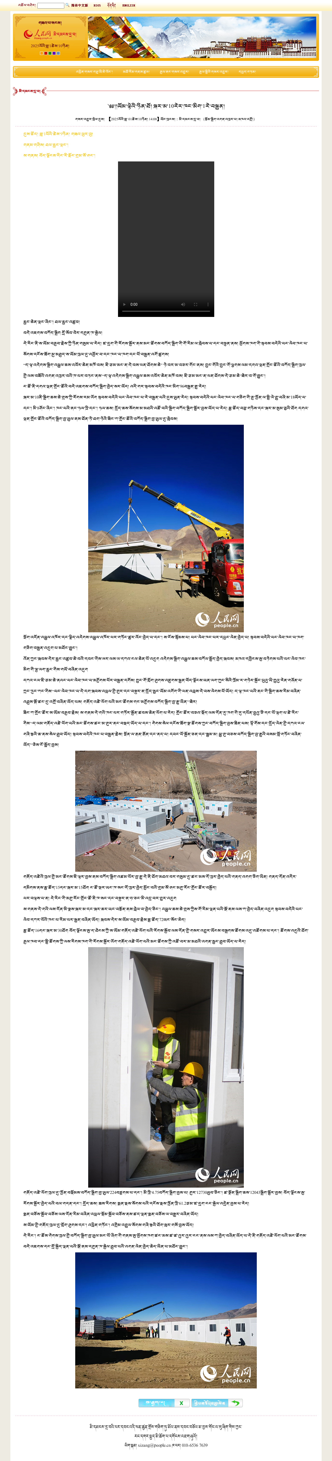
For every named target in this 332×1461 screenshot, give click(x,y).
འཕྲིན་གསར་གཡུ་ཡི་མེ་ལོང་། (94, 72)
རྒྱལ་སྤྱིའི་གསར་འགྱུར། (214, 72)
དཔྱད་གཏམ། (247, 72)
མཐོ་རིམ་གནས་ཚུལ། (136, 72)
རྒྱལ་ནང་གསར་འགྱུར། (174, 72)
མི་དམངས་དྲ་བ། (29, 91)
